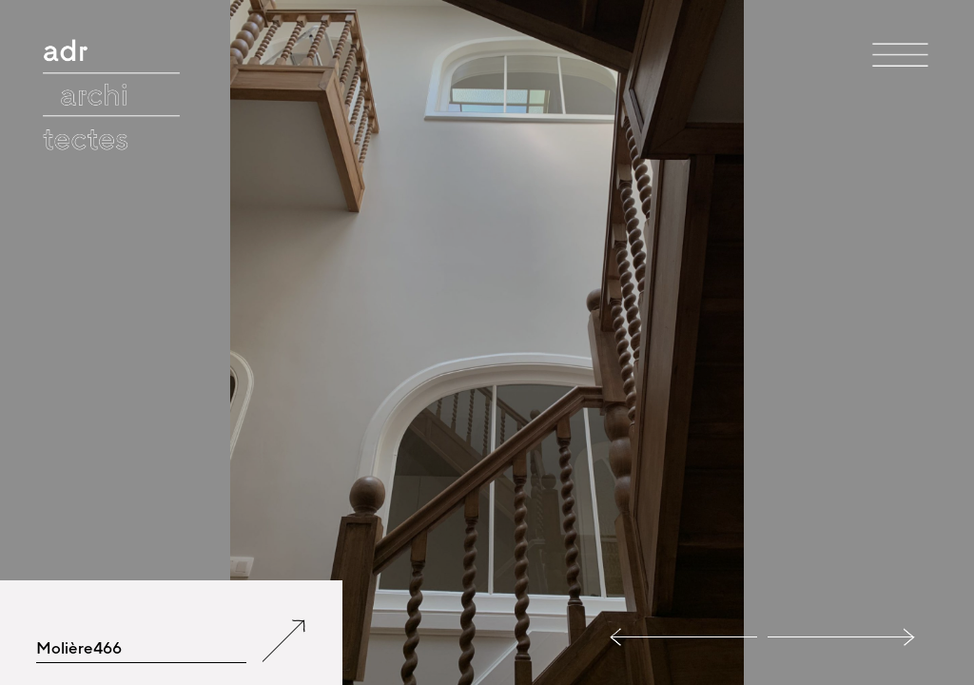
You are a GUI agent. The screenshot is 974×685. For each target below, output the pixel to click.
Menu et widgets (900, 85)
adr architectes (113, 42)
